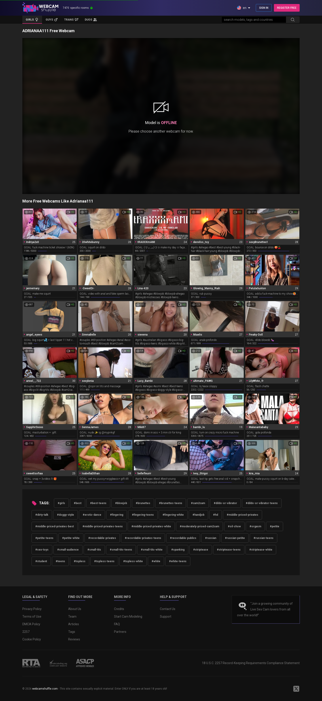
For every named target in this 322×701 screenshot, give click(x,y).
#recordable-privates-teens (143, 538)
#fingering (116, 514)
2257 (26, 631)
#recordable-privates (102, 538)
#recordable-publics (183, 538)
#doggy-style (65, 514)
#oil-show (234, 526)
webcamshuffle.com (45, 688)
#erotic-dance (92, 514)
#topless (79, 561)
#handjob (198, 514)
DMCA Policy (31, 624)
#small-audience (68, 549)
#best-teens (98, 503)
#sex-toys (42, 549)
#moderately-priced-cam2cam (199, 526)
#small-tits (94, 549)
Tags (71, 631)
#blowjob (121, 503)
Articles (73, 624)
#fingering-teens (143, 514)
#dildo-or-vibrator (225, 503)
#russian (210, 538)
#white (156, 561)
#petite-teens (44, 538)
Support (165, 616)
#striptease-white (260, 549)
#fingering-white (173, 514)
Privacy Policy (32, 608)
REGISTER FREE (287, 7)
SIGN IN (263, 7)
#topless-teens (104, 561)
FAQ (117, 624)
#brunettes (143, 503)
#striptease (200, 549)
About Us (74, 608)
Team (72, 616)
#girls (61, 503)
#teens (60, 561)
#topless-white (133, 561)
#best (77, 503)
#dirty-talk (41, 514)
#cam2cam (198, 503)
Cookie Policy (31, 639)
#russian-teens (263, 538)
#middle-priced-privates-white (151, 526)
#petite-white (71, 538)
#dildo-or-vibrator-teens (262, 503)
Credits (119, 608)
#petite (274, 526)
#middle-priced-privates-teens (103, 526)
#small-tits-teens (121, 549)
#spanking (177, 549)
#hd (215, 514)
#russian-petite (235, 538)
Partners (120, 631)
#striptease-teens (229, 549)
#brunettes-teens (170, 503)
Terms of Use (31, 616)
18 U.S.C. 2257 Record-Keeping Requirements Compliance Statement (251, 663)
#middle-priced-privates (242, 514)
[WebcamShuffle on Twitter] (296, 688)
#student (41, 561)
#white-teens (177, 561)
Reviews (74, 639)
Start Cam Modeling (128, 616)
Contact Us (167, 608)
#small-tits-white (152, 549)
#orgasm (255, 526)
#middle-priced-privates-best (54, 526)
